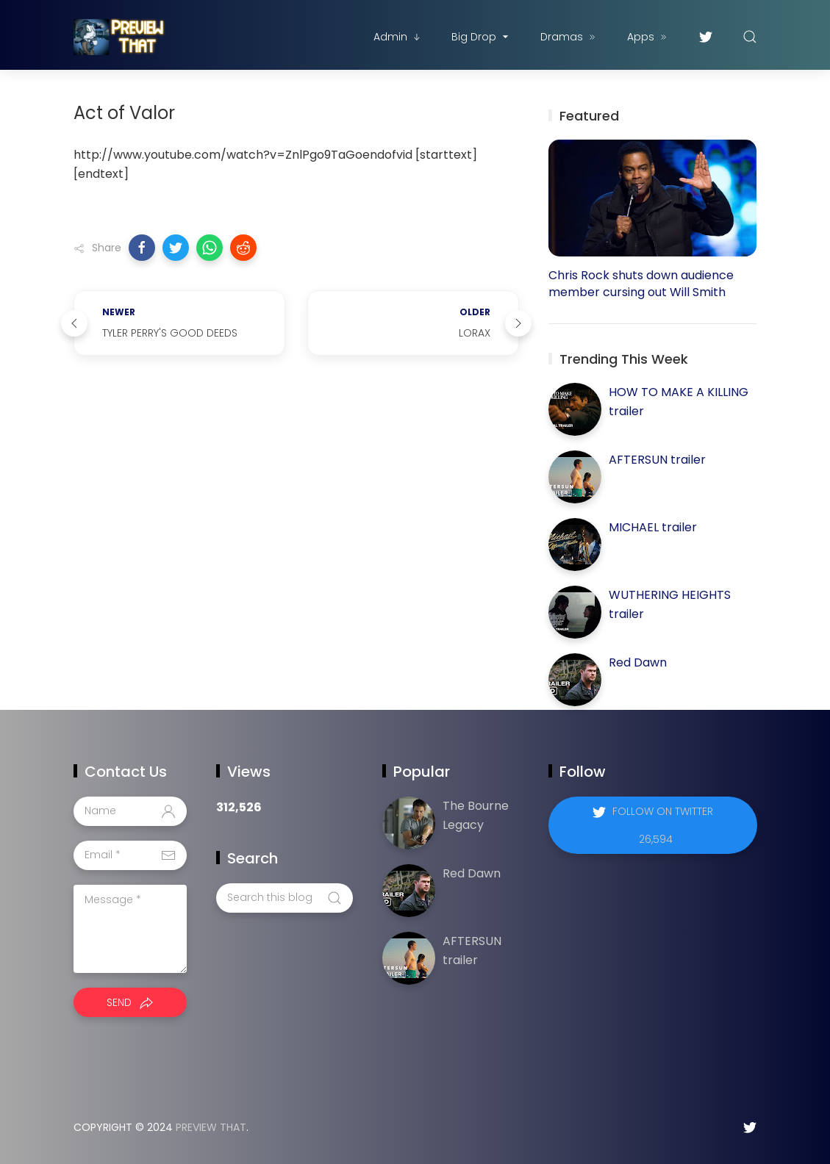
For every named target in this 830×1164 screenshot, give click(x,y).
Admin (397, 36)
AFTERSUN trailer (657, 459)
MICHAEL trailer (653, 527)
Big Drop (481, 36)
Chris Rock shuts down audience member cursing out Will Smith (641, 284)
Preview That (211, 1127)
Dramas (569, 36)
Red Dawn (638, 662)
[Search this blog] (284, 898)
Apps (648, 36)
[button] (142, 247)
